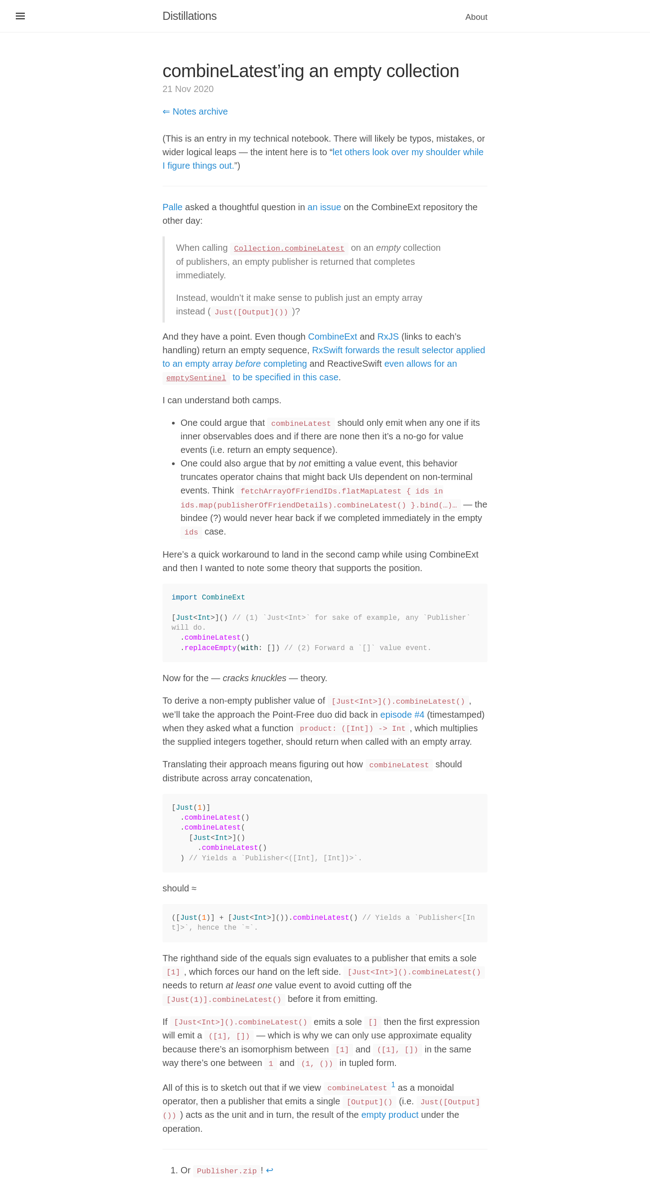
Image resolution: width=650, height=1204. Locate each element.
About (476, 17)
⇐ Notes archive (195, 111)
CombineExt (332, 336)
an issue (324, 207)
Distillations (189, 15)
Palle (172, 207)
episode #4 (403, 715)
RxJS (388, 336)
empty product (389, 1115)
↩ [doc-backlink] (270, 1170)
